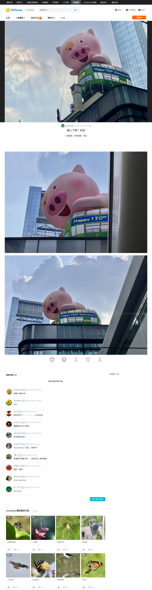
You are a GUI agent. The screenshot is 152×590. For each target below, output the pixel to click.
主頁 (8, 18)
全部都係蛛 (11, 542)
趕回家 (84, 542)
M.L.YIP (17, 487)
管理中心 (51, 18)
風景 (117, 374)
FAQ (63, 18)
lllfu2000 (17, 476)
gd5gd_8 (17, 466)
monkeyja (67, 126)
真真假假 (60, 580)
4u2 (15, 411)
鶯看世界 (60, 542)
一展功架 (10, 580)
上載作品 (139, 17)
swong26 (17, 433)
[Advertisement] (76, 145)
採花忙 (84, 580)
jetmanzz (17, 422)
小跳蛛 (34, 542)
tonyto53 (17, 444)
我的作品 (36, 18)
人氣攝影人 (20, 18)
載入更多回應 (97, 499)
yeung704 (17, 390)
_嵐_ (15, 455)
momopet (17, 401)
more (35, 511)
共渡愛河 (35, 580)
